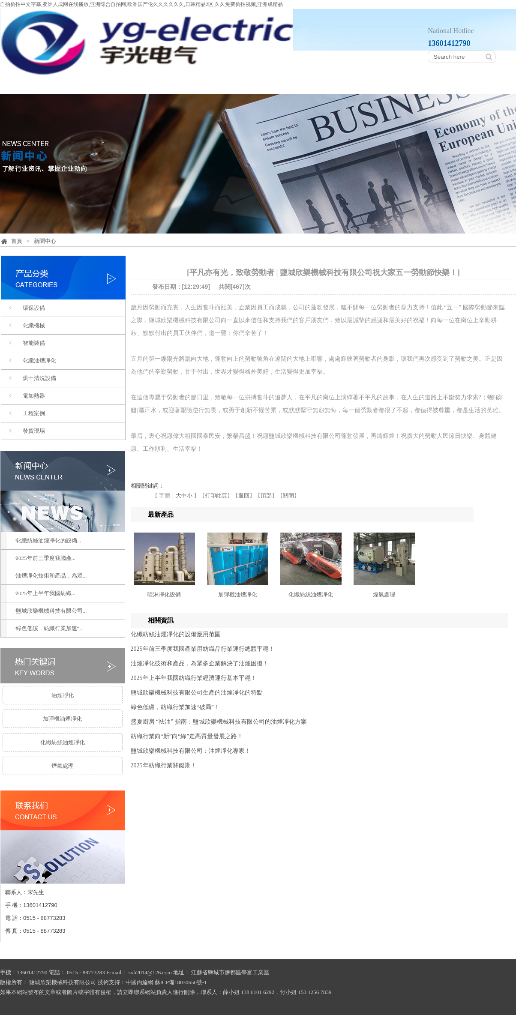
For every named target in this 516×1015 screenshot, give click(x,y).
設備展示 (320, 84)
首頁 (30, 84)
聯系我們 (469, 84)
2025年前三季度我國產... (46, 558)
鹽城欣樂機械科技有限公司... (51, 611)
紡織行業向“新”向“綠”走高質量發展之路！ (187, 736)
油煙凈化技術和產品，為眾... (51, 575)
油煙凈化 (62, 695)
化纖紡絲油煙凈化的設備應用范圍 (176, 634)
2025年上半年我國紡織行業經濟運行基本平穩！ (194, 678)
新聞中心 (395, 84)
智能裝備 (34, 343)
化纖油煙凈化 (39, 360)
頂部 (266, 495)
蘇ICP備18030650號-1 (181, 982)
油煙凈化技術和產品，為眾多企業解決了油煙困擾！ (200, 663)
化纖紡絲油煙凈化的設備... (48, 540)
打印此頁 (216, 495)
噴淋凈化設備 (164, 594)
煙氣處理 (62, 766)
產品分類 (171, 84)
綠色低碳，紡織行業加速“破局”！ (175, 707)
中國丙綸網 (139, 982)
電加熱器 (34, 395)
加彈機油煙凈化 (62, 719)
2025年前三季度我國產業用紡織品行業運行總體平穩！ (203, 649)
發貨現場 (34, 431)
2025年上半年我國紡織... (46, 593)
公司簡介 (96, 84)
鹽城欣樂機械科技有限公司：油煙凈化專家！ (191, 751)
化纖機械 (34, 325)
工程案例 (246, 84)
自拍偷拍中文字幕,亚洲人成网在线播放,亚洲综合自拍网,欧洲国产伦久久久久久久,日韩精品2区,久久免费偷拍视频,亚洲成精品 (141, 4)
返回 (243, 495)
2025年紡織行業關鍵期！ (164, 765)
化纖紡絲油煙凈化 (62, 742)
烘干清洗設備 (39, 378)
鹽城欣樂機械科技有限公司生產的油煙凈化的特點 (197, 692)
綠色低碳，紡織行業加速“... (50, 628)
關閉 (288, 495)
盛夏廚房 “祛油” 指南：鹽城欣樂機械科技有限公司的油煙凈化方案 (219, 722)
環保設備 (34, 308)
